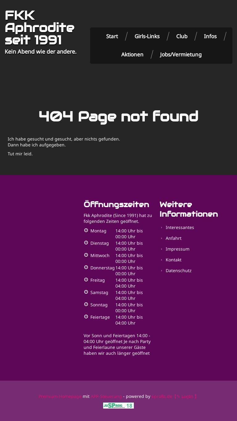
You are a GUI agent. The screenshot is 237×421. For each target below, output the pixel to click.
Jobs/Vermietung (181, 54)
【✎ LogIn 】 (185, 396)
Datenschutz (179, 270)
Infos (210, 36)
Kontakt (173, 260)
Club (181, 36)
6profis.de (162, 396)
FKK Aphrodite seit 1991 (39, 27)
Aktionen (132, 54)
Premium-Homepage (60, 396)
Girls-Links (147, 36)
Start (112, 36)
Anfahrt (173, 238)
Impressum (177, 249)
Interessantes (180, 227)
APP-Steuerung (106, 396)
